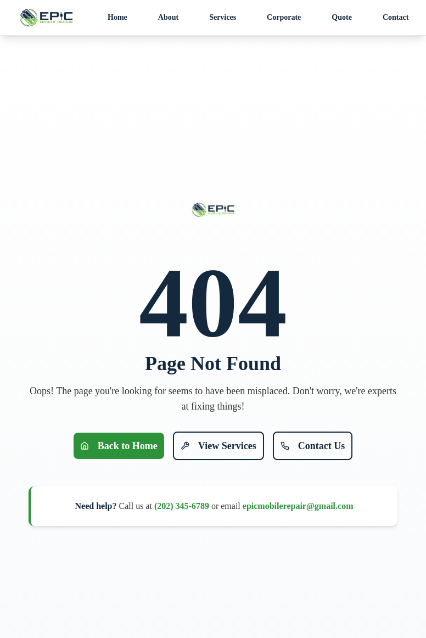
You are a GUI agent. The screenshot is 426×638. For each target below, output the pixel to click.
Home (117, 17)
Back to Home (119, 445)
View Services (218, 445)
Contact (395, 17)
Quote (342, 17)
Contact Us (313, 445)
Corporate (284, 17)
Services (222, 17)
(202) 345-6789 (181, 506)
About (168, 17)
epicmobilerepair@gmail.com (298, 506)
